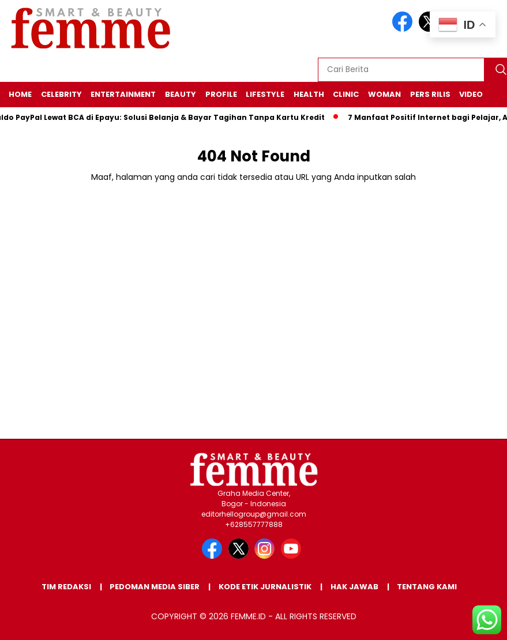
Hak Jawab (354, 586)
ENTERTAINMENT (123, 94)
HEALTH (309, 94)
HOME (20, 94)
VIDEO (471, 94)
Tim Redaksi (66, 586)
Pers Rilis (430, 94)
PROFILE (221, 94)
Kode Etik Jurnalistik (265, 586)
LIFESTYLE (265, 94)
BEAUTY (180, 94)
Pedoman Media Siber (155, 586)
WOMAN (384, 94)
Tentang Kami (427, 586)
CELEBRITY (61, 94)
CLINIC (346, 94)
